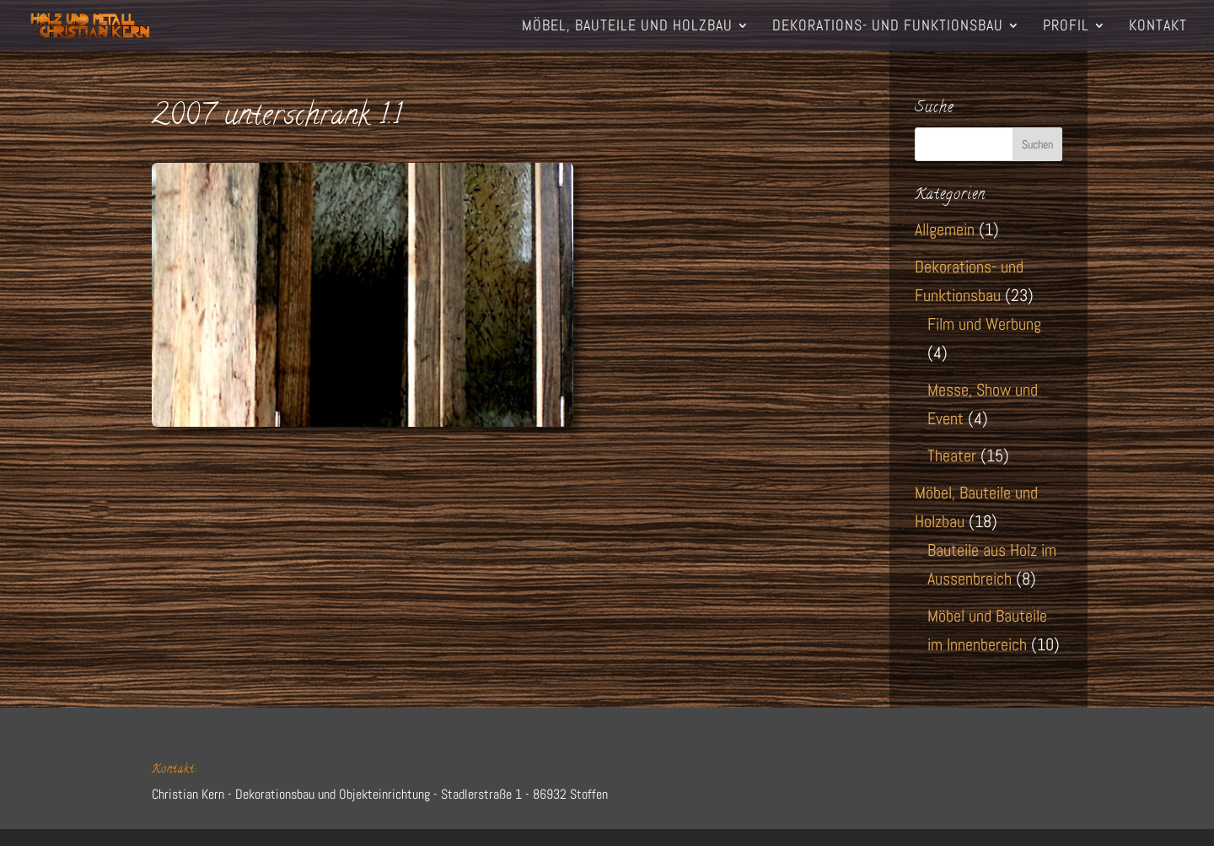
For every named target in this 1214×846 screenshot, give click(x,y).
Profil (1066, 27)
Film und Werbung (984, 324)
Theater (951, 455)
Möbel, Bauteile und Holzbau (627, 27)
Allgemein (945, 229)
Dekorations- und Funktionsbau (887, 27)
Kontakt (1158, 27)
